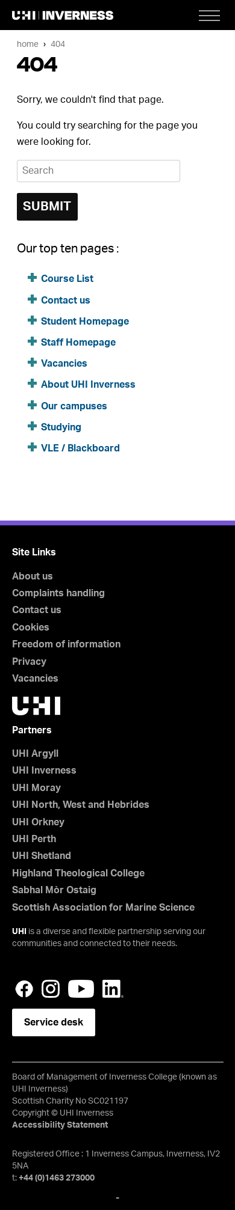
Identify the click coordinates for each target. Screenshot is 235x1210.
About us (32, 576)
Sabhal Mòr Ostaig (54, 890)
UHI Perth (34, 839)
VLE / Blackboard (80, 448)
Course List (67, 279)
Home (28, 44)
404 (58, 44)
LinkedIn (113, 989)
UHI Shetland (41, 856)
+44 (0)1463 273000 (57, 1178)
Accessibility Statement (60, 1125)
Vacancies (64, 363)
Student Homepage (85, 321)
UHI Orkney (38, 822)
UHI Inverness (44, 770)
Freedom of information (66, 644)
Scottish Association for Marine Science (103, 907)
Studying (61, 427)
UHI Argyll (35, 754)
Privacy (29, 662)
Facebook (24, 989)
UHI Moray (36, 788)
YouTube (81, 989)
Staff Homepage (78, 342)
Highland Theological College (78, 873)
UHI (19, 931)
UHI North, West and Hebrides (80, 805)
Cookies (30, 627)
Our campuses (74, 406)
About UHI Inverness (88, 385)
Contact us (65, 300)
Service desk (53, 1022)
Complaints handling (58, 593)
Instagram (51, 989)
